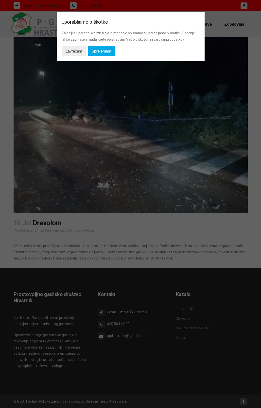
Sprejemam (101, 51)
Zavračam (73, 51)
